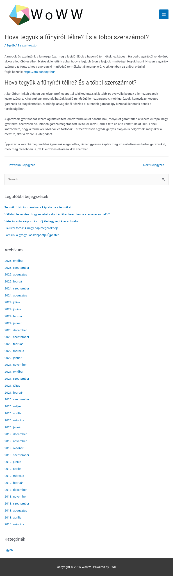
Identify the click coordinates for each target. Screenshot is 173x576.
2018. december (16, 489)
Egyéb (11, 45)
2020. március (14, 420)
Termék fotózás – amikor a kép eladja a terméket (38, 207)
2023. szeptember (17, 337)
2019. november (16, 441)
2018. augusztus (16, 510)
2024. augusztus (16, 295)
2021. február (14, 392)
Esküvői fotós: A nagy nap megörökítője (32, 228)
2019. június (13, 462)
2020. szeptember (17, 399)
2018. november (16, 496)
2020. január (13, 427)
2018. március (14, 524)
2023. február (14, 344)
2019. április (13, 468)
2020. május (13, 406)
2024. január (13, 323)
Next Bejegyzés (155, 165)
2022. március (14, 351)
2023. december (16, 330)
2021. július (12, 385)
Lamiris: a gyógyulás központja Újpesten (32, 235)
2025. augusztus (16, 274)
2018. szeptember (17, 503)
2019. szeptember (17, 455)
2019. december (16, 434)
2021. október (14, 371)
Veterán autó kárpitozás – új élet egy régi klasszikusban (42, 221)
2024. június (13, 309)
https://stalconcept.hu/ (39, 71)
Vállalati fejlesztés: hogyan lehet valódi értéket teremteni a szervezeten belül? (57, 214)
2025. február (14, 281)
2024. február (14, 316)
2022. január (13, 358)
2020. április (13, 413)
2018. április (13, 517)
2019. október (14, 448)
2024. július (12, 302)
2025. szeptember (17, 267)
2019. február (14, 482)
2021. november (16, 364)
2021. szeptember (17, 378)
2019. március (14, 475)
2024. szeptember (17, 288)
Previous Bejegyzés (20, 165)
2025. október (14, 260)
